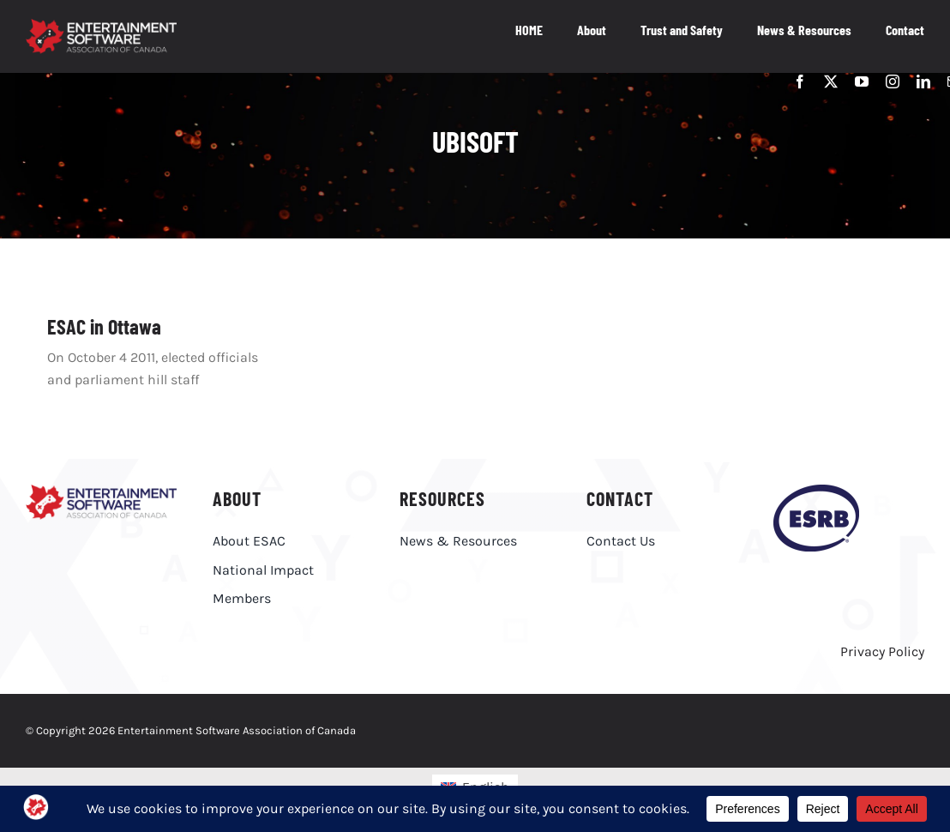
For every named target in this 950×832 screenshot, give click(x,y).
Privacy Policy (882, 651)
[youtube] (862, 81)
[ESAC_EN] (101, 491)
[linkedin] (923, 81)
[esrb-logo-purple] (816, 491)
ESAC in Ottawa (104, 326)
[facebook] (800, 81)
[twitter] (831, 81)
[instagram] (892, 81)
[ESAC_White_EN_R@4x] (101, 25)
